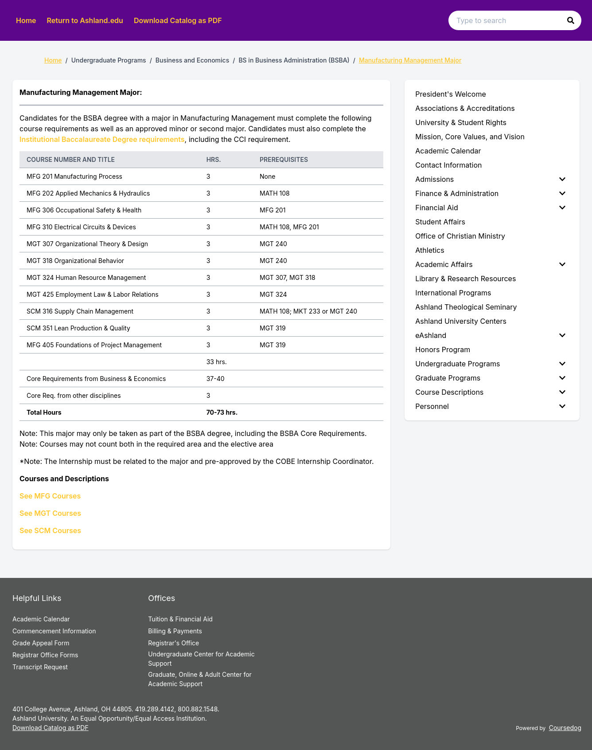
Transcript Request (40, 667)
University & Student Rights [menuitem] (460, 122)
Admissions (490, 179)
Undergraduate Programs (490, 363)
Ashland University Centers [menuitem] (460, 321)
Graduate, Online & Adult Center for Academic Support (199, 679)
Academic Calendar (41, 619)
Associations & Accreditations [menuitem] (464, 108)
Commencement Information (54, 631)
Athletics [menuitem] (429, 250)
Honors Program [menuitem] (442, 349)
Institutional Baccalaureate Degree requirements (102, 139)
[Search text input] (514, 20)
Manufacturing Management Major (410, 60)
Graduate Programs (490, 377)
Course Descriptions (490, 392)
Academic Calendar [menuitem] (448, 150)
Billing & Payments (175, 631)
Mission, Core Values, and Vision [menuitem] (470, 136)
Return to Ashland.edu (85, 20)
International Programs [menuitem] (453, 292)
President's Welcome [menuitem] (450, 94)
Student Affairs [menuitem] (440, 221)
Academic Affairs (490, 264)
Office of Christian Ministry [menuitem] (460, 236)
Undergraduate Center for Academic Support (201, 658)
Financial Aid (490, 207)
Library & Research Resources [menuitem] (465, 278)
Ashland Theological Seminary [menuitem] (466, 306)
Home (26, 20)
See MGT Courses (50, 513)
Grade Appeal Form (40, 643)
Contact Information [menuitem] (448, 165)
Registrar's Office (173, 643)
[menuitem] (492, 179)
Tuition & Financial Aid (180, 619)
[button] (570, 20)
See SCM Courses (50, 530)
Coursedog (565, 727)
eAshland (490, 335)
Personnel (490, 406)
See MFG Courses (50, 495)
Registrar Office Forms (45, 655)
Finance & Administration (490, 193)
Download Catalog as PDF (178, 20)
